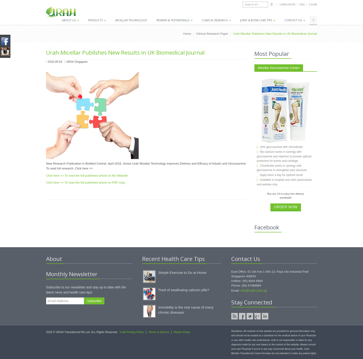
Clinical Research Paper (212, 33)
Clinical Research (216, 20)
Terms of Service (158, 332)
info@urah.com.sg (254, 290)
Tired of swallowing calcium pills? (183, 290)
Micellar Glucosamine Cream (279, 68)
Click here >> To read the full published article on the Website (87, 175)
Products (97, 20)
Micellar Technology (131, 20)
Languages (288, 4)
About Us (70, 20)
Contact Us (295, 20)
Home (187, 33)
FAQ (302, 4)
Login (313, 4)
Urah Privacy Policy (132, 332)
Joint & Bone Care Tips (257, 20)
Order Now (285, 207)
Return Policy (182, 332)
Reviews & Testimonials (174, 20)
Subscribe (94, 301)
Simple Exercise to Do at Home (182, 273)
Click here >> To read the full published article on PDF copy (85, 182)
